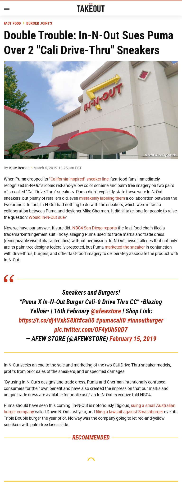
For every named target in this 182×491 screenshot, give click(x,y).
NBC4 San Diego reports (94, 228)
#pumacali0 (111, 320)
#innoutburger (145, 320)
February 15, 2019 (132, 339)
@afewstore (106, 311)
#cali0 (87, 320)
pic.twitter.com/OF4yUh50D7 (91, 329)
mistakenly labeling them (102, 198)
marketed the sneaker (125, 247)
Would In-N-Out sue (47, 217)
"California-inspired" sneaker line (79, 179)
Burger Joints (39, 23)
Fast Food (12, 23)
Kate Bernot (19, 168)
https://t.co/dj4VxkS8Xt (49, 320)
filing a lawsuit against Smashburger (129, 411)
